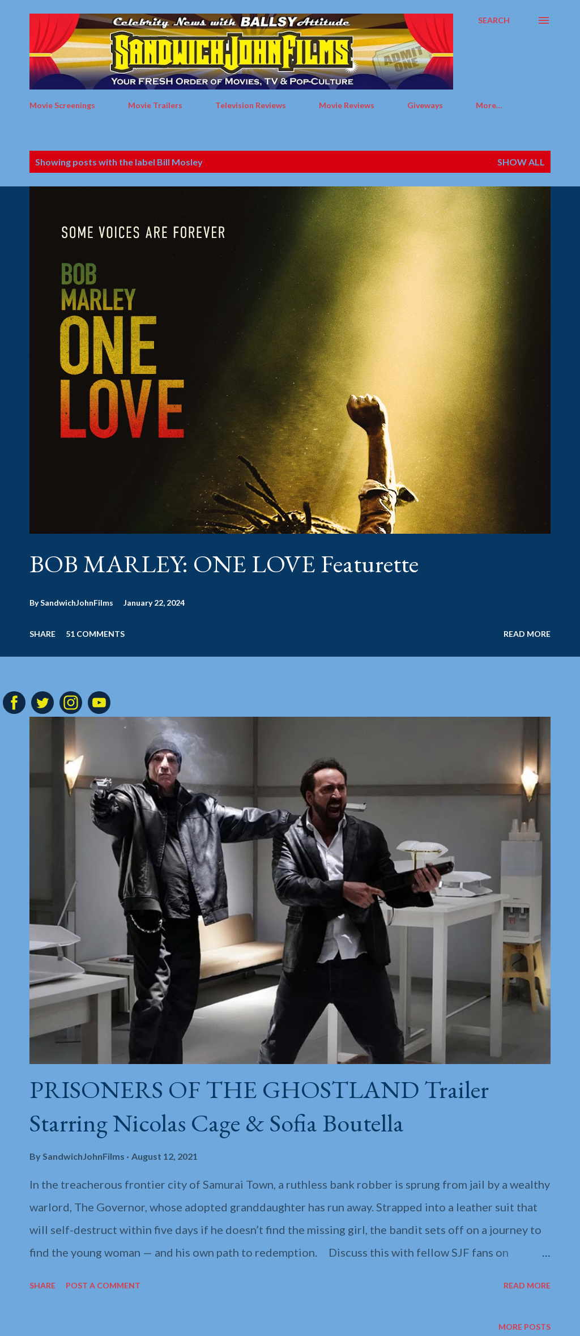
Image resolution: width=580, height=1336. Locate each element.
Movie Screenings (62, 105)
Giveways (425, 105)
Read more (527, 634)
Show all (521, 161)
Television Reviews (250, 105)
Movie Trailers (155, 105)
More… (489, 105)
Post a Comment (103, 1285)
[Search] (494, 20)
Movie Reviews (346, 105)
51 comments (95, 634)
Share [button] (42, 634)
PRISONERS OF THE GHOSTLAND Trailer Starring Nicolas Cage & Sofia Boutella (259, 1106)
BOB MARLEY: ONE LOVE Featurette (224, 563)
